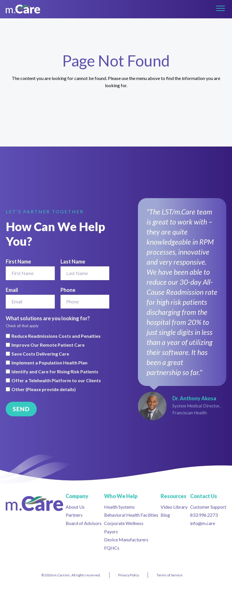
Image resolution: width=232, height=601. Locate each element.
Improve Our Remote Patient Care (48, 345)
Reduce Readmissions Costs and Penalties (56, 336)
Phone (68, 290)
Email (12, 290)
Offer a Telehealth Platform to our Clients (56, 380)
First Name (18, 261)
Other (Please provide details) (43, 389)
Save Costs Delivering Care (40, 354)
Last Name (73, 261)
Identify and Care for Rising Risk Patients (54, 371)
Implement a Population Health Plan (49, 362)
